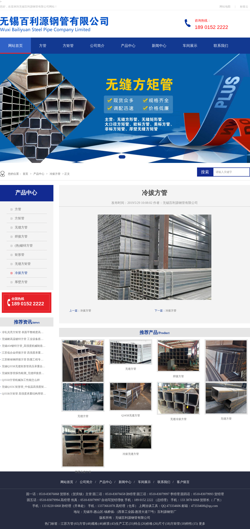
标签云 (244, 6)
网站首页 (15, 46)
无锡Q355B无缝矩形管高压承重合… (23, 366)
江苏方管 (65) (70, 523)
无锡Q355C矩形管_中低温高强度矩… (24, 386)
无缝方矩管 (23, 264)
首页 (25, 173)
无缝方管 (21, 227)
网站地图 (225, 6)
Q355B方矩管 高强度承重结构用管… (24, 393)
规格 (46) (97, 523)
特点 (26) (140, 523)
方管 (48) (85, 523)
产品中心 (128, 46)
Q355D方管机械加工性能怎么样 (21, 380)
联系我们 (221, 46)
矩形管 (19, 254)
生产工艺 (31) (125, 523)
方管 (42, 46)
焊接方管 (21, 236)
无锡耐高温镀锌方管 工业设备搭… (22, 339)
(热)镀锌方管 (24, 245)
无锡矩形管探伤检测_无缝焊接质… (23, 373)
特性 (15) (192, 523)
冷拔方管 (55, 173)
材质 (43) (109, 523)
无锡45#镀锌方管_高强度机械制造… (23, 345)
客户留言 (183, 482)
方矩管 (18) (178, 523)
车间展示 (190, 46)
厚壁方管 (21, 282)
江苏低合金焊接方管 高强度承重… (22, 352)
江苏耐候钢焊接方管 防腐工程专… (22, 359)
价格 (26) (152, 523)
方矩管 (68, 46)
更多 (202, 523)
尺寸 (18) (164, 523)
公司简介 (97, 46)
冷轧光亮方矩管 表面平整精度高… (22, 332)
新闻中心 (159, 46)
